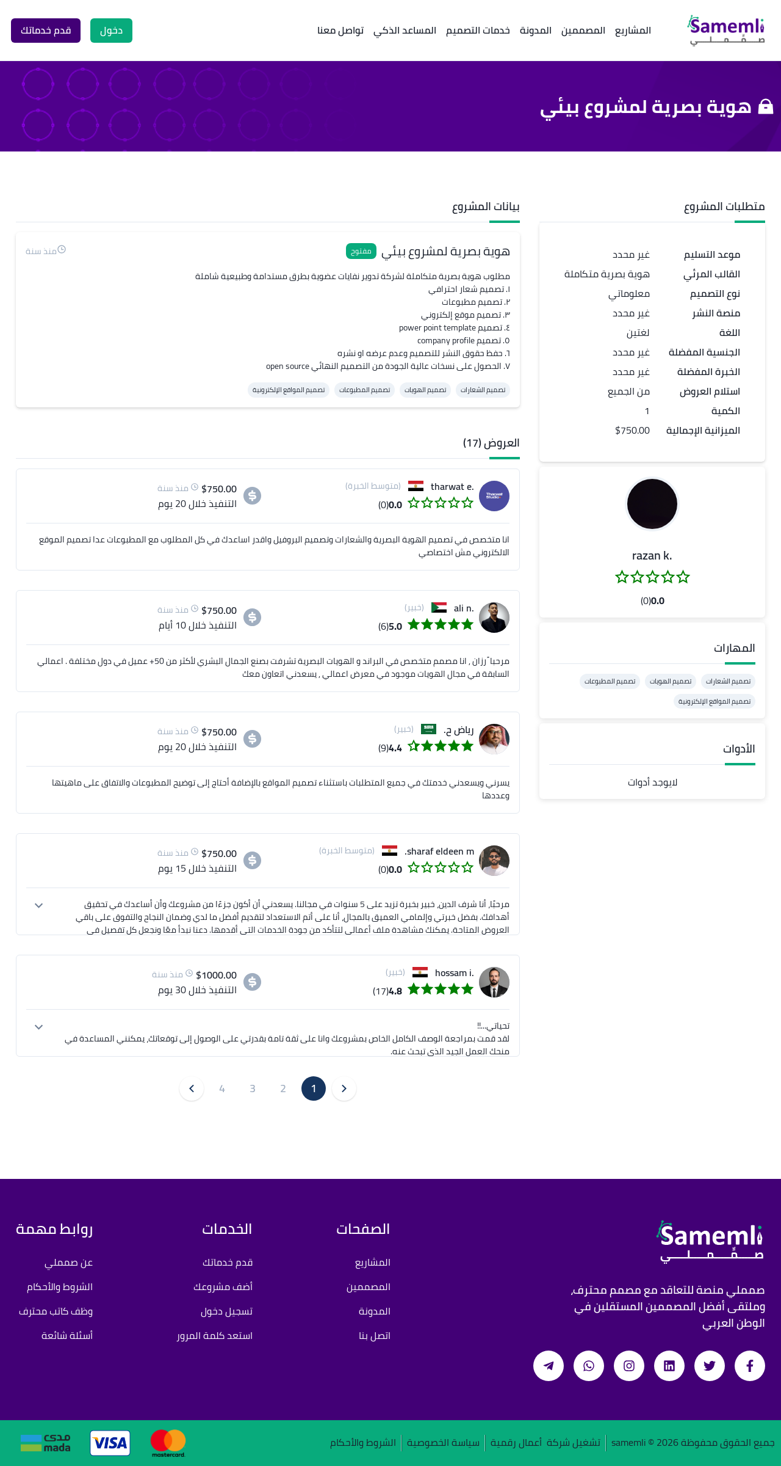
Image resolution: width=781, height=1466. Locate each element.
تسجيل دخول (227, 1311)
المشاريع (633, 30)
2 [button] (283, 1088)
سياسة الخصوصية (443, 1443)
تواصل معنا (340, 30)
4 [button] (222, 1088)
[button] (652, 503)
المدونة (536, 30)
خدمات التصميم (478, 30)
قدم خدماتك (228, 1262)
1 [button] (314, 1088)
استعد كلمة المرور (214, 1335)
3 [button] (253, 1088)
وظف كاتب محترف (56, 1311)
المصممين (583, 30)
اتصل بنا (374, 1335)
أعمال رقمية (516, 1443)
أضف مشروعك (223, 1286)
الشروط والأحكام (60, 1286)
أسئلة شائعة (67, 1335)
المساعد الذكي (404, 30)
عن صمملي (69, 1262)
